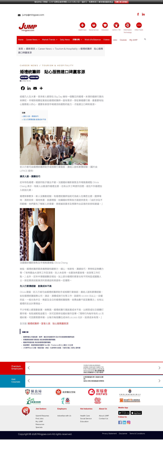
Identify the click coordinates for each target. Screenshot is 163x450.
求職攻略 (77, 39)
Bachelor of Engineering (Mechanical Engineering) (118, 376)
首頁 (20, 47)
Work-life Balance (93, 39)
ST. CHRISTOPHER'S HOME (94, 363)
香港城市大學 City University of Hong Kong (144, 380)
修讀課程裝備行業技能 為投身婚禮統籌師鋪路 (39, 338)
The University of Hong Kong (117, 380)
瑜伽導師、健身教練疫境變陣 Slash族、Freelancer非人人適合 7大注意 (48, 343)
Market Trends (49, 39)
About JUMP (104, 414)
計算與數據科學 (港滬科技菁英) (44, 376)
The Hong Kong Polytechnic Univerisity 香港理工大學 (69, 382)
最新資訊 (30, 47)
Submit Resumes (42, 414)
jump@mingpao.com (32, 14)
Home (20, 39)
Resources (40, 423)
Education (84, 420)
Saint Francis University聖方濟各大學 (94, 382)
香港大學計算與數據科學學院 (44, 379)
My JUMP (133, 39)
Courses (123, 39)
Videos (106, 39)
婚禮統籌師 (24, 75)
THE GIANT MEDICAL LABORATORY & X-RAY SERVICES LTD (67, 365)
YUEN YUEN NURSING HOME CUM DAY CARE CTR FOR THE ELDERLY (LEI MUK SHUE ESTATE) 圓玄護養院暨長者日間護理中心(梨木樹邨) (44, 367)
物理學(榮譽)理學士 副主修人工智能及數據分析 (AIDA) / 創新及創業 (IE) (69, 377)
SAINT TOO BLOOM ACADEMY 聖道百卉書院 (117, 364)
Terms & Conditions (137, 432)
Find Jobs (39, 417)
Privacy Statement (110, 432)
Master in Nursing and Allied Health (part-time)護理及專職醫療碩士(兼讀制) (94, 377)
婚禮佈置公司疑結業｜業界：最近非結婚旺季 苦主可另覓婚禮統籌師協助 (48, 335)
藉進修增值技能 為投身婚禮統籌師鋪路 (37, 340)
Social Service (86, 417)
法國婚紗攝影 (34, 75)
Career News (33, 39)
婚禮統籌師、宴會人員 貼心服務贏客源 (48, 321)
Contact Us (103, 417)
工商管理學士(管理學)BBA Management (142, 376)
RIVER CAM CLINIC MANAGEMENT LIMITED (142, 364)
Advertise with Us (64, 414)
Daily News (65, 39)
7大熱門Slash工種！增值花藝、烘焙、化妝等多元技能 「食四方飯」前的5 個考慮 (51, 346)
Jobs (115, 39)
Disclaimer (124, 432)
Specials (39, 425)
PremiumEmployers (17, 365)
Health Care (85, 414)
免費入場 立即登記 (121, 2)
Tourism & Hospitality (66, 47)
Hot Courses (15, 378)
